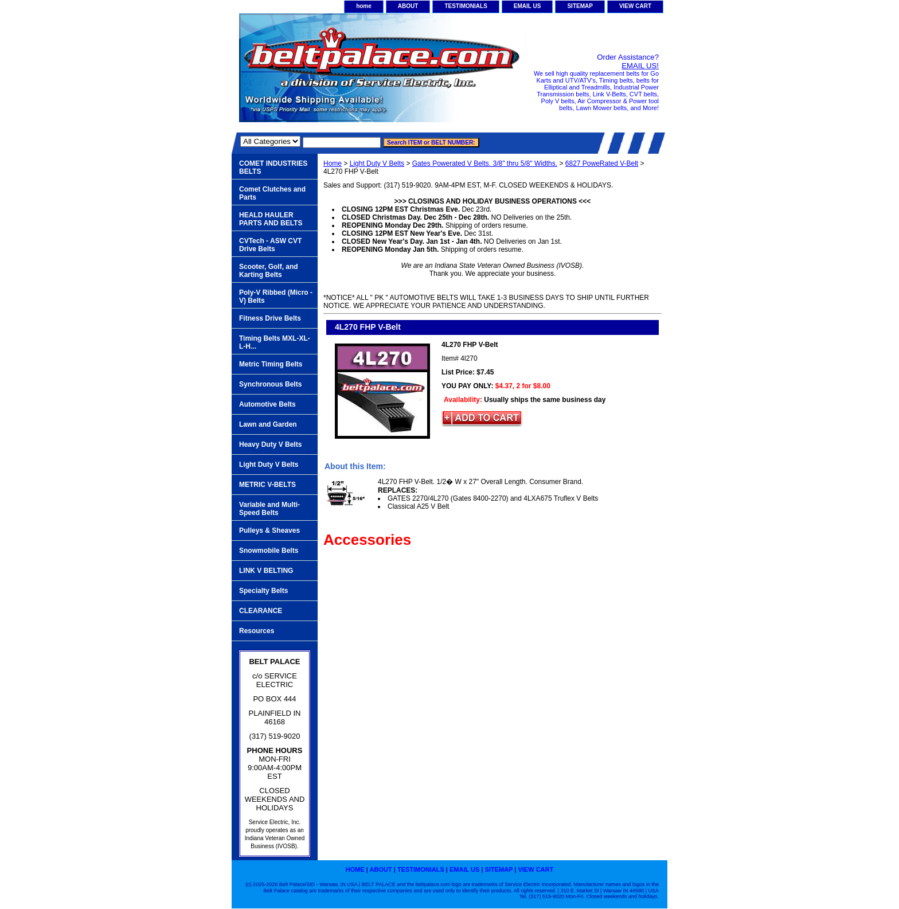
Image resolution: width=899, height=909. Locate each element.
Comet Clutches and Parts (272, 193)
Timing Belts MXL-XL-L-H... (274, 342)
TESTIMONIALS (465, 6)
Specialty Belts (263, 591)
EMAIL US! (640, 65)
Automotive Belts (267, 404)
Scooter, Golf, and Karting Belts (268, 271)
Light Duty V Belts (377, 163)
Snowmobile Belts (268, 551)
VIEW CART (635, 6)
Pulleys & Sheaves (269, 530)
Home (332, 163)
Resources (256, 631)
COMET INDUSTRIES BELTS (273, 167)
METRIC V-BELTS (267, 485)
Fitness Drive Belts (270, 318)
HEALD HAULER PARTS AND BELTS (270, 219)
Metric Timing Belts (270, 364)
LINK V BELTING (266, 571)
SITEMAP (579, 6)
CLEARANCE (260, 611)
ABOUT (408, 6)
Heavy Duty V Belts (270, 444)
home (364, 6)
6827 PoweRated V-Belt (601, 163)
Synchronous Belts (270, 384)
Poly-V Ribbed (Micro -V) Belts (275, 296)
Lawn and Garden (268, 424)
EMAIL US (527, 6)
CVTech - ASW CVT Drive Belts (270, 245)
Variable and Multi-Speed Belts (269, 509)
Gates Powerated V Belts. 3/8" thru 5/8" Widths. (484, 163)
